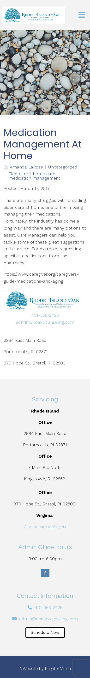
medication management (34, 178)
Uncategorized (62, 167)
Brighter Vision (58, 668)
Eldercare (18, 174)
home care (44, 174)
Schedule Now (45, 632)
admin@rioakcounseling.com (45, 322)
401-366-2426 (45, 315)
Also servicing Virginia (45, 526)
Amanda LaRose (26, 167)
